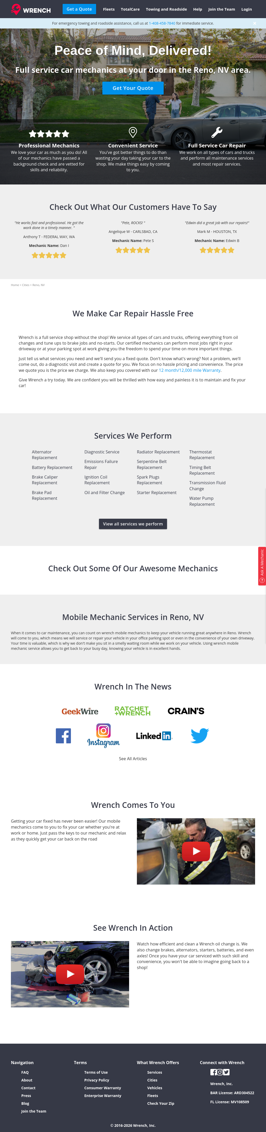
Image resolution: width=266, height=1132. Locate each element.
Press (26, 1095)
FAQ (25, 1072)
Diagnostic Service (101, 452)
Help (197, 9)
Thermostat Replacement (202, 454)
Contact (28, 1087)
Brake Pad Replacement (44, 495)
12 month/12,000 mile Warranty (190, 370)
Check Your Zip (160, 1103)
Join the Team (221, 9)
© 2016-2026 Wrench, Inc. (133, 1125)
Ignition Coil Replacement (97, 480)
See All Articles (133, 758)
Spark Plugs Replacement (149, 480)
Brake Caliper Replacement (45, 480)
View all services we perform (133, 524)
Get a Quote (79, 9)
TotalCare (130, 9)
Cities (25, 285)
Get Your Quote (133, 87)
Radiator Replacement (158, 452)
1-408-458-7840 (162, 23)
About (26, 1080)
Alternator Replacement (44, 454)
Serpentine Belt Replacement (152, 464)
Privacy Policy (96, 1080)
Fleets (109, 9)
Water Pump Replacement (202, 501)
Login (246, 9)
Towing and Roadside (166, 9)
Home (15, 285)
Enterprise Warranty (103, 1095)
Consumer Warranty (102, 1087)
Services (154, 1072)
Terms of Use (96, 1072)
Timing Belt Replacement (202, 470)
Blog (25, 1103)
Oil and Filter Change (104, 492)
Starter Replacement (157, 492)
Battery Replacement (52, 467)
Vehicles (154, 1087)
